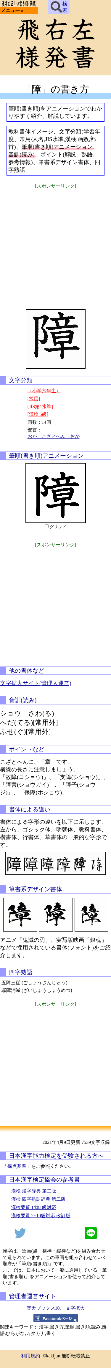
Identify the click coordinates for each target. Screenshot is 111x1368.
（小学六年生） (44, 390)
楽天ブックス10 (43, 1308)
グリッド (58, 527)
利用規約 (30, 1355)
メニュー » (12, 10)
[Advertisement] (55, 245)
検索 (59, 7)
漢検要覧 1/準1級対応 (33, 1207)
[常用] (34, 398)
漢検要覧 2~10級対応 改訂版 (41, 1215)
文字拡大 (75, 1308)
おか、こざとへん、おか (54, 436)
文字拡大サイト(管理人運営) (35, 683)
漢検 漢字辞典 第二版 (33, 1190)
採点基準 (16, 1166)
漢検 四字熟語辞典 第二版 (38, 1199)
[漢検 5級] (38, 414)
